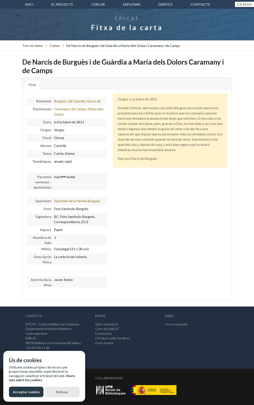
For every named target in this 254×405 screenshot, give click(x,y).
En (249, 4)
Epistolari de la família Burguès (77, 201)
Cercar (98, 4)
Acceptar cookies (26, 392)
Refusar (62, 392)
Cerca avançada (176, 324)
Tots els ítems (32, 45)
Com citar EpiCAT (107, 329)
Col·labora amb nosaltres (112, 338)
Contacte (200, 4)
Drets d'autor (104, 343)
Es (244, 4)
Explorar (131, 4)
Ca (239, 4)
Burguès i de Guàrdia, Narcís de (77, 101)
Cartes (55, 45)
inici (29, 4)
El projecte (62, 4)
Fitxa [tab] (32, 85)
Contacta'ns (103, 333)
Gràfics (165, 4)
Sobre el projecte (107, 324)
